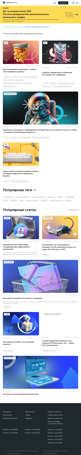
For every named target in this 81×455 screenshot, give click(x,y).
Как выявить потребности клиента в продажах (22, 298)
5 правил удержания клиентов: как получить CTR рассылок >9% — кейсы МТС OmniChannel (58, 343)
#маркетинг (7, 307)
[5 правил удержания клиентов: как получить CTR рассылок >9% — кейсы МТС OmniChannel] (60, 323)
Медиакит (28, 418)
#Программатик (19, 80)
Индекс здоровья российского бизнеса (55, 423)
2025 (6, 42)
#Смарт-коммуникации (10, 86)
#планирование (8, 350)
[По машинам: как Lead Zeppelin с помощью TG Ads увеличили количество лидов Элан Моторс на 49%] (60, 227)
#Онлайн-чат (7, 77)
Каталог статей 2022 (55, 429)
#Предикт (14, 200)
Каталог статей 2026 (55, 443)
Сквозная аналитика (10, 418)
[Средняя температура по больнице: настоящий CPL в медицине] (60, 52)
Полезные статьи (10, 358)
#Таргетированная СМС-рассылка (12, 83)
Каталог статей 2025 (55, 439)
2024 (45, 42)
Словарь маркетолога (55, 415)
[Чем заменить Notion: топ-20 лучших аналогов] (21, 323)
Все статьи (73, 210)
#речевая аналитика (56, 200)
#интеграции (70, 197)
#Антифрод (51, 197)
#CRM (6, 200)
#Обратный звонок (38, 197)
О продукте (7, 412)
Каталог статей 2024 (55, 436)
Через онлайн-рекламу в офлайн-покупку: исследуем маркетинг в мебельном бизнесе (21, 173)
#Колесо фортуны (8, 80)
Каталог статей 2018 (10, 429)
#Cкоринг (45, 83)
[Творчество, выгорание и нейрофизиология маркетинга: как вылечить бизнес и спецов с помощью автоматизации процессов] (40, 108)
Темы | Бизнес (9, 262)
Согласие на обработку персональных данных (55, 451)
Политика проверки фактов (50, 453)
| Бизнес (7, 218)
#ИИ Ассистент (27, 83)
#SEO (21, 200)
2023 (6, 144)
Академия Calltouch (55, 412)
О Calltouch (63, 3)
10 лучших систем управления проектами (20, 394)
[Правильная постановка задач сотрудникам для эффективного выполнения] (21, 227)
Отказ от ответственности (14, 453)
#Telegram (45, 255)
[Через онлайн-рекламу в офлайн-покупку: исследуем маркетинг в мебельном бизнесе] (21, 154)
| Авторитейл (47, 218)
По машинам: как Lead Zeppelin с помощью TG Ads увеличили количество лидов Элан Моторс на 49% (59, 247)
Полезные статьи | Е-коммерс (52, 314)
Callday (27, 415)
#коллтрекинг (8, 197)
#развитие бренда (32, 200)
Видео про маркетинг (55, 418)
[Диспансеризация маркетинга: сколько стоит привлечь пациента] (21, 52)
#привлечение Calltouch (49, 350)
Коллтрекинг (7, 415)
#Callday (60, 197)
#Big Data (15, 77)
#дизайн (68, 200)
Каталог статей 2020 (32, 429)
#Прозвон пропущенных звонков (28, 77)
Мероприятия (30, 412)
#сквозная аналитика (22, 197)
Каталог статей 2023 (55, 433)
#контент (44, 200)
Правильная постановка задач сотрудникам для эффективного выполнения (16, 247)
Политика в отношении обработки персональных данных (22, 451)
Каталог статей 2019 (10, 433)
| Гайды (7, 314)
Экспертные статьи (10, 93)
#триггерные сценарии (24, 137)
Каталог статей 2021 (32, 433)
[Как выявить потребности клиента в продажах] (40, 276)
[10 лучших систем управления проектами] (40, 372)
